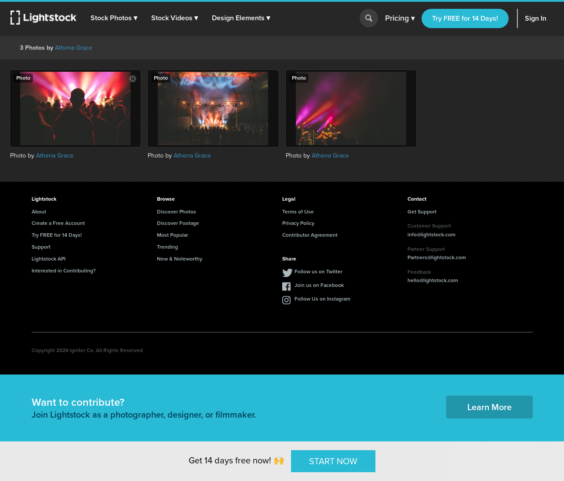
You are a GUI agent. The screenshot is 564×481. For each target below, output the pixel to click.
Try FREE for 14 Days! (465, 18)
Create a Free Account (58, 223)
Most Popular (172, 235)
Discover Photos (176, 212)
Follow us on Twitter (318, 271)
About (39, 212)
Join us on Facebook (319, 285)
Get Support (422, 212)
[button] (114, 18)
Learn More (489, 407)
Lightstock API (48, 259)
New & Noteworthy (179, 259)
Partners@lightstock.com (437, 257)
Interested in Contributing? (64, 271)
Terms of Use (298, 212)
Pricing (400, 18)
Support (41, 247)
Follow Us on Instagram (322, 299)
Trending (167, 247)
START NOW (333, 460)
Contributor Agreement (310, 235)
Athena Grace (73, 47)
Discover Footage (178, 223)
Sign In (535, 18)
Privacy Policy (298, 223)
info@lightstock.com (431, 235)
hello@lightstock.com (433, 280)
